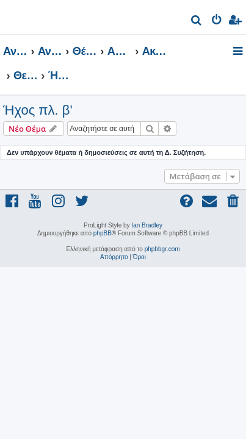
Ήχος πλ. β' (38, 110)
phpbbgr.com (162, 249)
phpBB (102, 233)
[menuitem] (197, 21)
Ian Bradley (146, 225)
